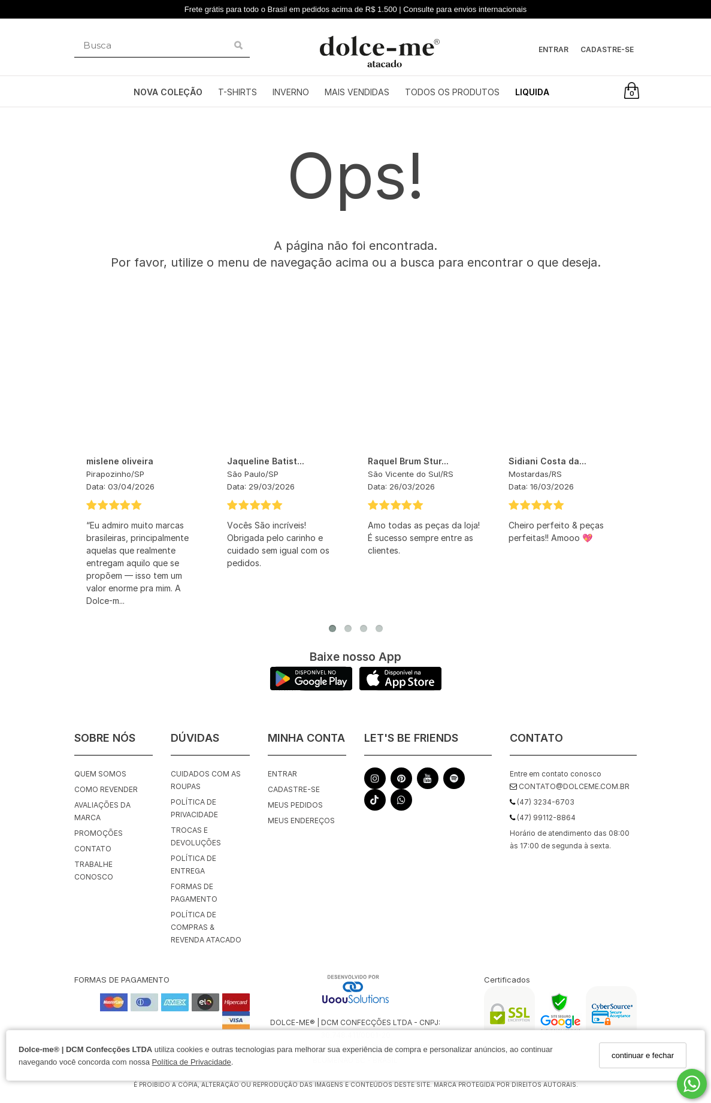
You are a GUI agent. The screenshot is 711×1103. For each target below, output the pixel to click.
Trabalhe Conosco (93, 870)
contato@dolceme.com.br (570, 786)
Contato (92, 848)
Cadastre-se (607, 49)
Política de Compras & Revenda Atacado (206, 927)
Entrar (553, 49)
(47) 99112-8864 (543, 817)
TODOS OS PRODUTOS (452, 92)
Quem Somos (100, 773)
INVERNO (291, 92)
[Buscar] (238, 46)
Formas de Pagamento (194, 892)
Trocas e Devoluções (196, 836)
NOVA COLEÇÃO (168, 92)
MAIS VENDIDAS (357, 92)
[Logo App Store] (400, 687)
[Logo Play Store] (311, 687)
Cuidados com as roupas (206, 780)
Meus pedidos (295, 804)
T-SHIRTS (237, 92)
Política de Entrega (193, 864)
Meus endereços (301, 820)
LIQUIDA (532, 92)
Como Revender (106, 789)
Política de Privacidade (191, 1061)
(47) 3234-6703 (542, 801)
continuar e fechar (643, 1055)
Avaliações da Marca (102, 811)
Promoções (98, 833)
